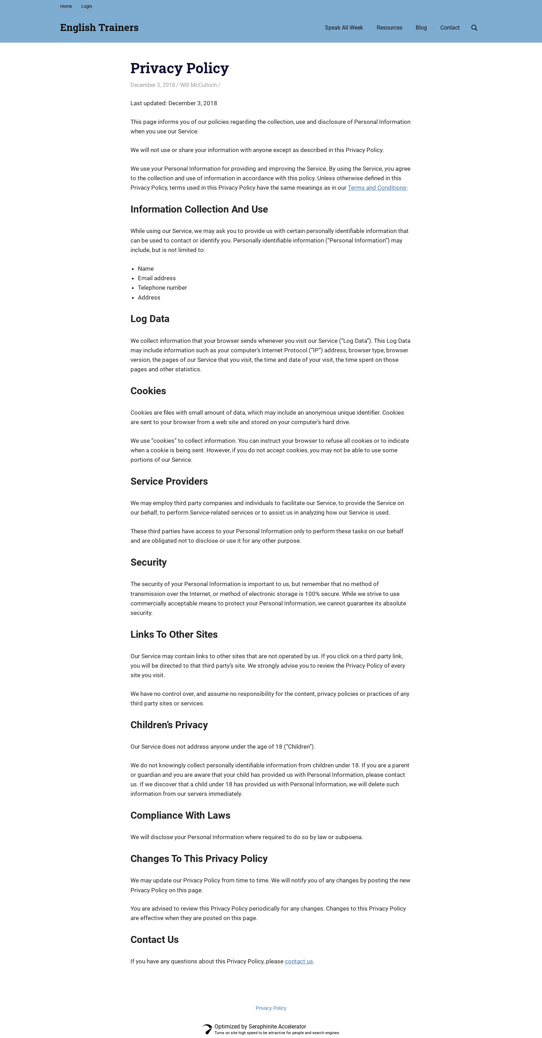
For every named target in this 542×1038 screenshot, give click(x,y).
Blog (421, 27)
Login (86, 6)
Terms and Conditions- (378, 187)
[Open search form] (474, 27)
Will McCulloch (198, 85)
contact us (299, 961)
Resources (389, 27)
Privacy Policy (271, 1008)
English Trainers (99, 27)
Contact (450, 27)
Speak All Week (344, 27)
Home (66, 6)
